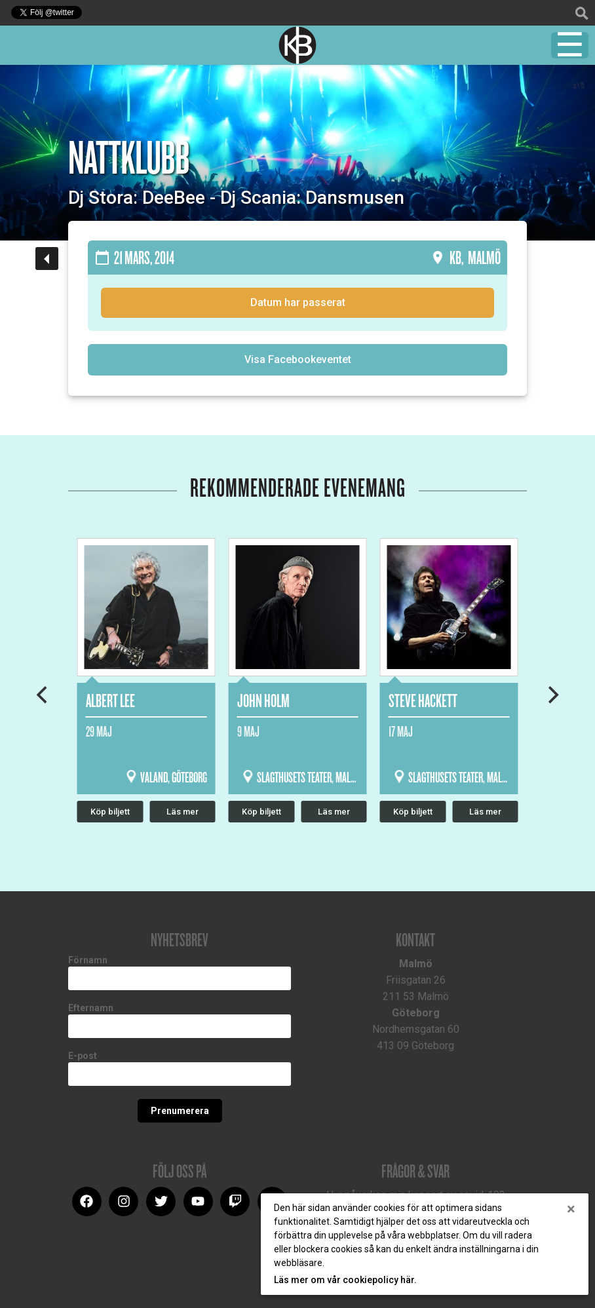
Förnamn (87, 960)
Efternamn (90, 1007)
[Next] (551, 694)
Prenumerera (180, 1111)
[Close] (571, 1209)
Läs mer (334, 812)
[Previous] (43, 694)
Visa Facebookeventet (297, 359)
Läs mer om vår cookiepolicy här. (345, 1280)
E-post (82, 1055)
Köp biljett (261, 812)
